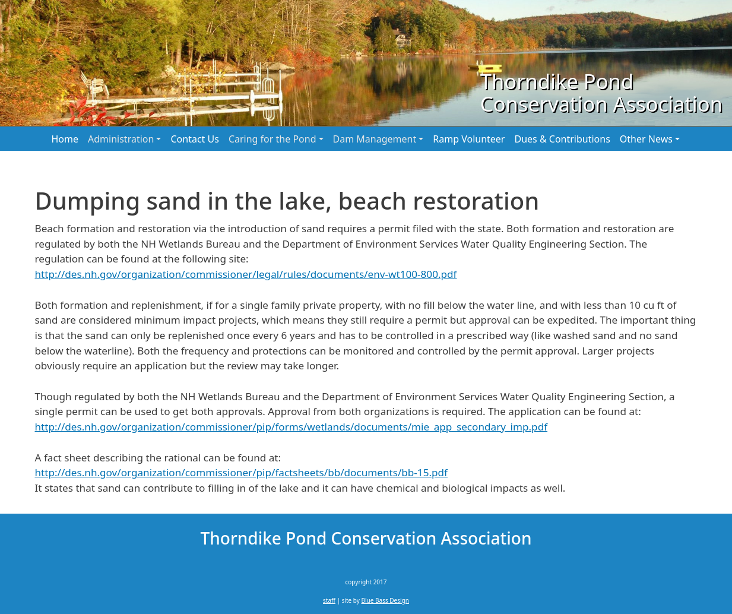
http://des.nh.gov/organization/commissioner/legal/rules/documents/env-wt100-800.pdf (246, 274)
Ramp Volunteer (469, 138)
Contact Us (194, 138)
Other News (646, 138)
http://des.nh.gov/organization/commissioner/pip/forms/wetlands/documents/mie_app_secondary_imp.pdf (291, 426)
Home (65, 138)
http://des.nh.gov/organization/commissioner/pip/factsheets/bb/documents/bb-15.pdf (241, 472)
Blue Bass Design (385, 600)
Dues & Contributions (562, 138)
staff (329, 600)
